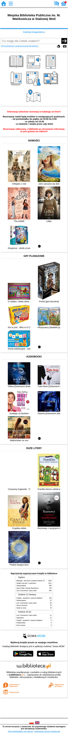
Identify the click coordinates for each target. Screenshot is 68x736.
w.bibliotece (16, 675)
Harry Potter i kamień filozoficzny (28, 588)
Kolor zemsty (21, 625)
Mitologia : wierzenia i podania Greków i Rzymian (33, 581)
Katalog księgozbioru (34, 32)
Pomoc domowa (22, 605)
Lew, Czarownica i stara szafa (26, 590)
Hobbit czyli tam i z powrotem (26, 583)
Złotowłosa (20, 618)
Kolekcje (34, 46)
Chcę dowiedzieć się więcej (20, 731)
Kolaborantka (21, 623)
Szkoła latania (21, 585)
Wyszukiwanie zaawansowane (15, 46)
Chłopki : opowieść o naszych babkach (29, 598)
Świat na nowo (21, 608)
